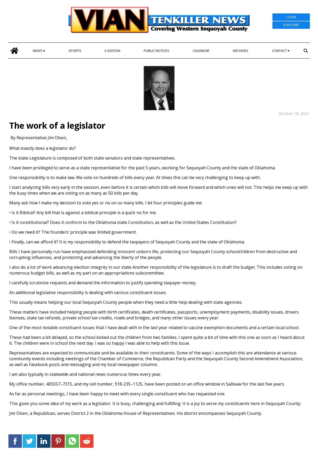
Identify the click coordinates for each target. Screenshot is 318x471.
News (37, 50)
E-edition (112, 50)
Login (291, 17)
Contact (279, 50)
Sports (74, 50)
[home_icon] (14, 50)
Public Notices (156, 50)
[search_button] (305, 50)
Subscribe (291, 25)
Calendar (201, 50)
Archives (240, 50)
